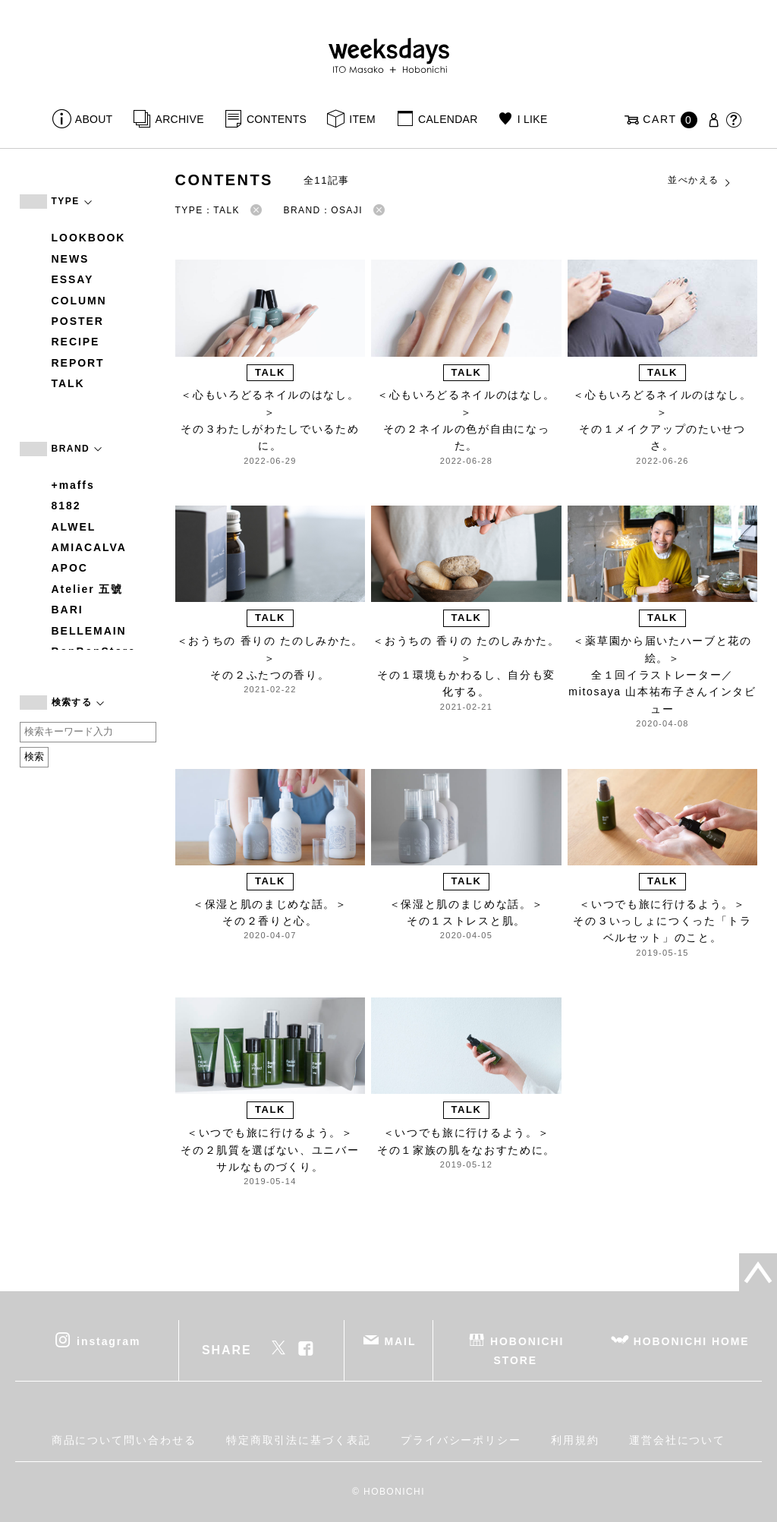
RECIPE (76, 342)
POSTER (78, 321)
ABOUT (94, 119)
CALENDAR (447, 119)
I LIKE (532, 119)
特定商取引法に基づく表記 (298, 1440)
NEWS (71, 259)
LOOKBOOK (89, 238)
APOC (70, 568)
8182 (66, 505)
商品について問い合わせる (124, 1440)
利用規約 (575, 1440)
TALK (68, 383)
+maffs (73, 485)
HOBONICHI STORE (527, 1350)
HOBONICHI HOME (692, 1341)
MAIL (400, 1341)
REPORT (78, 363)
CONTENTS (277, 119)
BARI (67, 609)
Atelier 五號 (88, 589)
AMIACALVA (89, 547)
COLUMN (79, 301)
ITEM (362, 119)
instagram (108, 1341)
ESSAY (73, 279)
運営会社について (677, 1440)
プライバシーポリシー (461, 1440)
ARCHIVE (180, 119)
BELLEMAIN (89, 631)
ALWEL (74, 527)
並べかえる (699, 181)
